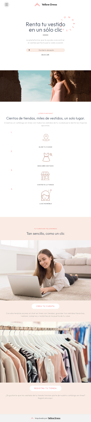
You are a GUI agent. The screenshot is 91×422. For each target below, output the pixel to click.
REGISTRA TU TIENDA (45, 388)
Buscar (45, 55)
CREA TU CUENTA (45, 306)
